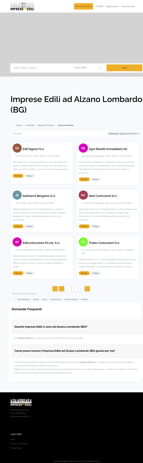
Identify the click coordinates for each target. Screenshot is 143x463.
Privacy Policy (16, 448)
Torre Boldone (24, 299)
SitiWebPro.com (93, 461)
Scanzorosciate (71, 299)
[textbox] (89, 67)
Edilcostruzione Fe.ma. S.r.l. (41, 243)
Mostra (18, 176)
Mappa (29, 176)
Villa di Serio (56, 299)
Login (12, 439)
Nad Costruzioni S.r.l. (103, 196)
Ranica (36, 299)
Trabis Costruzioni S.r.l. (104, 243)
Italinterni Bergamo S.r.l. (39, 196)
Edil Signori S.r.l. (34, 149)
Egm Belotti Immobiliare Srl (108, 149)
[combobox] (89, 67)
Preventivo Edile (83, 6)
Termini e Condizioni (18, 444)
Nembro (84, 299)
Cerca (124, 68)
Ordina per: (114, 133)
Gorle (44, 299)
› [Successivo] (87, 288)
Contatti (99, 6)
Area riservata (127, 6)
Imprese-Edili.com (25, 338)
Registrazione (112, 6)
